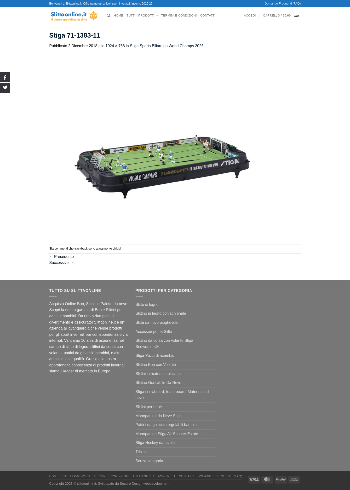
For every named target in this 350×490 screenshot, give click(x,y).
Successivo (61, 263)
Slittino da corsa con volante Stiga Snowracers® (164, 343)
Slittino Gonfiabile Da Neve (158, 383)
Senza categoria (149, 461)
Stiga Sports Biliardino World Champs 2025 (166, 46)
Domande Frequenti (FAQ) (283, 3)
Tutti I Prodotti (142, 15)
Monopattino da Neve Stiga (159, 416)
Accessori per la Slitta (154, 332)
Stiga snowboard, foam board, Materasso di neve (173, 395)
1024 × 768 (115, 46)
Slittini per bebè (149, 407)
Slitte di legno (147, 304)
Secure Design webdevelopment (144, 483)
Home (118, 15)
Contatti (208, 15)
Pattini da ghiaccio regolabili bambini (167, 425)
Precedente (61, 257)
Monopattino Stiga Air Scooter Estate (167, 434)
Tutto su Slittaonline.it (153, 476)
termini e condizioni (179, 15)
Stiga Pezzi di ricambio (155, 355)
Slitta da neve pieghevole (157, 322)
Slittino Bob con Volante (156, 365)
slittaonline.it (86, 483)
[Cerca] (108, 15)
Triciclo (142, 452)
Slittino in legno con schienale (161, 313)
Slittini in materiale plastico (158, 374)
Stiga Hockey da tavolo (155, 443)
